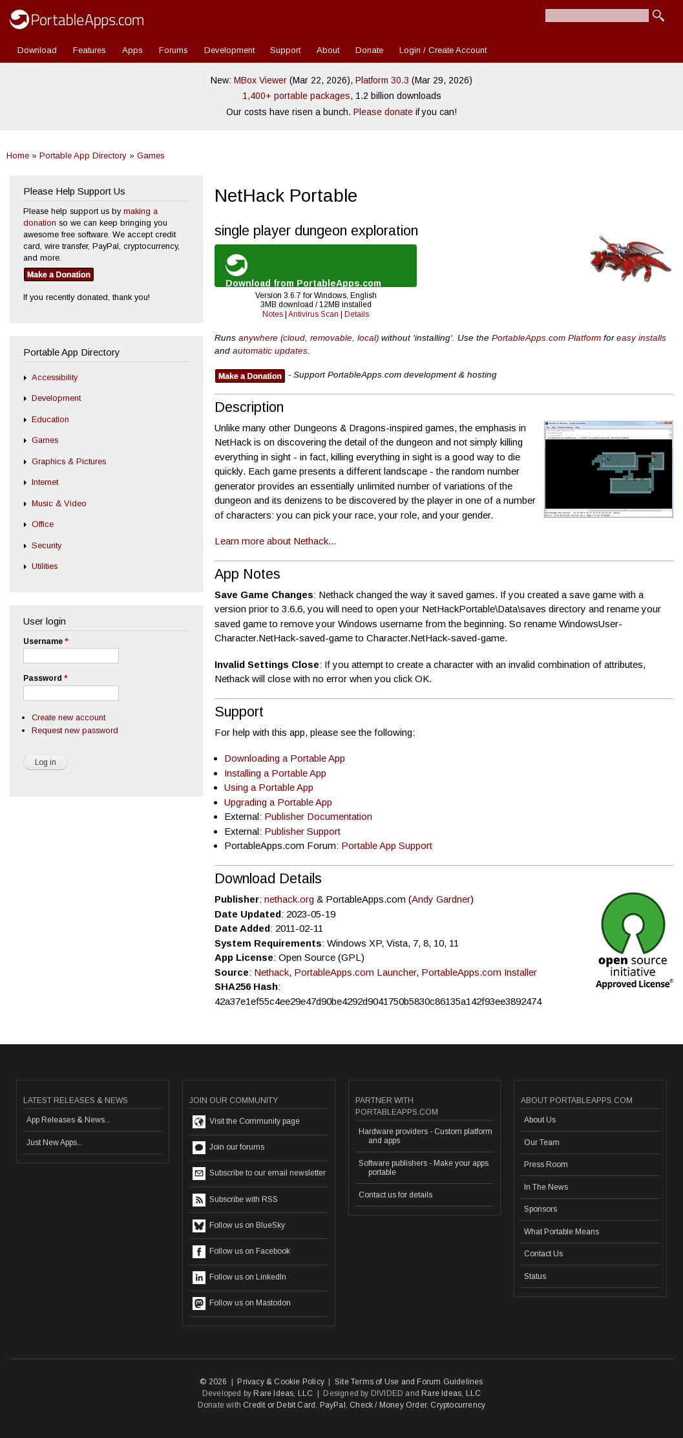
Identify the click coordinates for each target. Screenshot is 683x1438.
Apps (132, 50)
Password (45, 678)
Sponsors (540, 1209)
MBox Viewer (260, 80)
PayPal (333, 1405)
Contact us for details (395, 1194)
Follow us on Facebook (241, 1251)
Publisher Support (302, 831)
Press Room (546, 1164)
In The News (546, 1187)
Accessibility (55, 377)
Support (285, 50)
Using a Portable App (268, 787)
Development (229, 50)
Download (37, 50)
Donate (369, 50)
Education (50, 419)
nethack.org (289, 899)
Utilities (45, 566)
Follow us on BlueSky (239, 1225)
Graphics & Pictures (69, 461)
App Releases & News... (68, 1119)
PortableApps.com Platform (546, 338)
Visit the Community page (246, 1121)
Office (43, 524)
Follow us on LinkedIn (239, 1277)
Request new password (75, 730)
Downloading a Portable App (284, 758)
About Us (540, 1119)
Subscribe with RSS (235, 1200)
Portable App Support (386, 845)
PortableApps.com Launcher (355, 972)
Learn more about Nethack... (275, 540)
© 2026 (213, 1381)
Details (356, 314)
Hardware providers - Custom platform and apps (425, 1136)
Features (89, 50)
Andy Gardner (441, 899)
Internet (45, 482)
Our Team (542, 1142)
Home (17, 155)
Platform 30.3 (382, 80)
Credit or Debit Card (279, 1405)
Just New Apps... (54, 1142)
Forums (173, 50)
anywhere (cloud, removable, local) (308, 338)
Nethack (271, 972)
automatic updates (270, 351)
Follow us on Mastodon (242, 1303)
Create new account (68, 717)
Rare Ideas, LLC (283, 1393)
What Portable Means (561, 1231)
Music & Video (59, 503)
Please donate (383, 112)
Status (535, 1276)
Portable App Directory (83, 155)
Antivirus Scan (313, 314)
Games (151, 155)
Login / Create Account (443, 50)
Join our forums (228, 1147)
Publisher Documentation (318, 816)
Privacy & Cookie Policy (280, 1381)
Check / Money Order (388, 1405)
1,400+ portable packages (296, 96)
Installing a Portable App (275, 772)
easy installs (641, 338)
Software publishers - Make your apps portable (424, 1168)
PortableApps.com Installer (479, 972)
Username (45, 641)
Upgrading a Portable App (278, 802)
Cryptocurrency (457, 1405)
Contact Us (543, 1253)
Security (46, 545)
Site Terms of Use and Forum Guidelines (409, 1381)
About (328, 50)
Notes (272, 314)
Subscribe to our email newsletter (259, 1173)
